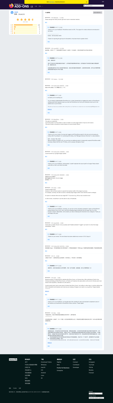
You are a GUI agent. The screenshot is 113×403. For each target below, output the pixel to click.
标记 (46, 22)
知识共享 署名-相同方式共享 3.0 (34, 391)
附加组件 (27, 359)
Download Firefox (46, 362)
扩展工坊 (27, 367)
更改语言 (91, 391)
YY (54, 256)
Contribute (76, 364)
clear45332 (56, 223)
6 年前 (67, 246)
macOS (43, 367)
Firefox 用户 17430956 (59, 151)
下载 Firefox (51, 2)
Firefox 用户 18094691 (59, 174)
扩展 (32, 6)
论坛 (26, 378)
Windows (43, 364)
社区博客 (27, 375)
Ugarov (55, 79)
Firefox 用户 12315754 (59, 246)
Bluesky (91, 370)
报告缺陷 (27, 380)
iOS (42, 370)
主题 (36, 6)
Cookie (15, 388)
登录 (103, 1)
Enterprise (60, 370)
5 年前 (59, 187)
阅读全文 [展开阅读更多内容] (50, 109)
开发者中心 (28, 370)
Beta (58, 364)
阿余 (55, 313)
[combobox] (94, 6)
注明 (14, 391)
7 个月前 (61, 17)
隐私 (10, 388)
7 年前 (58, 277)
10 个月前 (61, 79)
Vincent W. (21, 14)
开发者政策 (28, 372)
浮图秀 (16, 12)
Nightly (59, 362)
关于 (26, 362)
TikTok (91, 367)
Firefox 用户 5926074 (59, 85)
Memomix (56, 17)
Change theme (92, 396)
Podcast (91, 372)
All (41, 378)
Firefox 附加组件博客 (31, 364)
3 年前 (67, 174)
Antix (55, 277)
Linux (42, 375)
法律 (20, 388)
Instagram (92, 362)
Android (43, 372)
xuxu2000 (56, 48)
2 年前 (66, 85)
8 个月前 (62, 48)
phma (55, 187)
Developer (76, 367)
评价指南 (27, 383)
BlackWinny (56, 119)
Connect (75, 362)
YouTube (91, 364)
